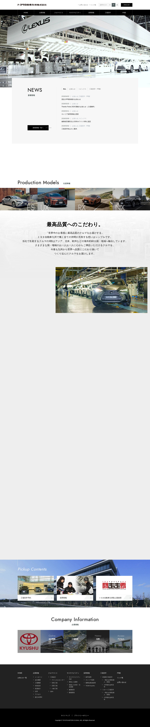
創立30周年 (38, 697)
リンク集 (93, 5)
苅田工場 (54, 685)
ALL (64, 89)
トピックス (82, 89)
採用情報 (91, 12)
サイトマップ (65, 715)
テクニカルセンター (58, 680)
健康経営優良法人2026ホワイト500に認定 (76, 121)
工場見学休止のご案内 (69, 129)
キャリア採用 (90, 680)
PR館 (124, 12)
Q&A (51, 691)
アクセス (38, 694)
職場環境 (72, 692)
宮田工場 (54, 683)
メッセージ (38, 677)
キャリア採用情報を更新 (70, 114)
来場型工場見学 (107, 677)
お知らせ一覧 (22, 678)
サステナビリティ (75, 12)
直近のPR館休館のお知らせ (71, 99)
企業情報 (42, 12)
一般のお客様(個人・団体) (109, 681)
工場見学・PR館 (95, 89)
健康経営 (72, 689)
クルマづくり (58, 12)
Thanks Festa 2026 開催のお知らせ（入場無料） (79, 106)
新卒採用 (88, 677)
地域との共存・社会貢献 (74, 686)
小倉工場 (54, 688)
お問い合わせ (83, 5)
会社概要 (38, 680)
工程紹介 (53, 677)
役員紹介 (38, 688)
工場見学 (108, 12)
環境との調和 (73, 682)
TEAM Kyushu (90, 685)
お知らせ (72, 89)
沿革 (36, 691)
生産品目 (38, 685)
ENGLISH (127, 5)
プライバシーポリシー (81, 715)
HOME (26, 12)
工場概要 (38, 683)
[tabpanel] (75, 51)
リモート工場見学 (108, 689)
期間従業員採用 (91, 683)
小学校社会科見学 (109, 686)
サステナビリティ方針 (74, 678)
